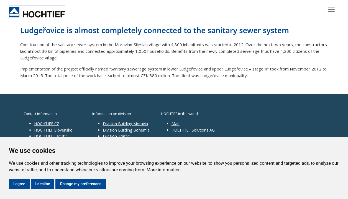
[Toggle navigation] (331, 9)
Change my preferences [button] (80, 184)
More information (164, 169)
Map (176, 123)
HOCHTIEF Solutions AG (193, 130)
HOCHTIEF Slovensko (53, 130)
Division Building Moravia (125, 123)
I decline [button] (42, 184)
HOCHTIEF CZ (46, 123)
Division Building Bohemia (126, 130)
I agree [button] (19, 184)
